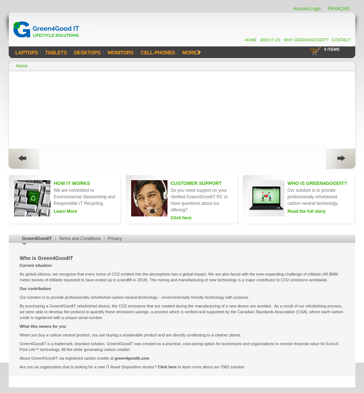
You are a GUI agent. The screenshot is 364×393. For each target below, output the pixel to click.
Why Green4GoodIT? (306, 40)
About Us (270, 40)
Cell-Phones (158, 52)
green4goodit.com (132, 358)
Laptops (26, 52)
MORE (191, 52)
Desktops (87, 52)
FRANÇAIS (339, 8)
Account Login (307, 8)
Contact (341, 40)
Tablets (56, 52)
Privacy (115, 238)
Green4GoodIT (37, 238)
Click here (167, 367)
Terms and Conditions (80, 238)
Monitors (120, 52)
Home (251, 40)
